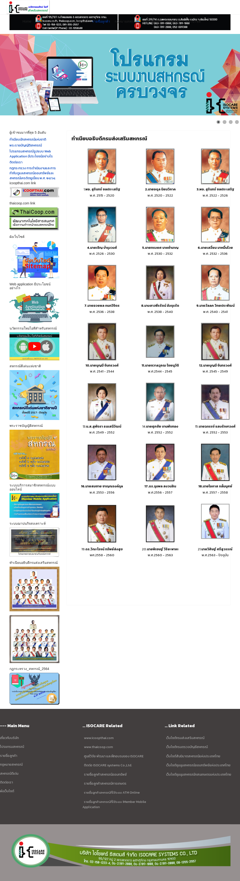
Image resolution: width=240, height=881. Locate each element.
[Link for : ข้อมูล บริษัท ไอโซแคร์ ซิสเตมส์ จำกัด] (120, 74)
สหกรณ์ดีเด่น (152, 21)
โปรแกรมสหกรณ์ (74, 21)
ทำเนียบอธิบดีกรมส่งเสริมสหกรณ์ (109, 138)
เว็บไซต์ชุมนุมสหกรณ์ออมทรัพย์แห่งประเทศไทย (197, 765)
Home (27, 21)
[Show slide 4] (237, 122)
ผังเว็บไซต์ (193, 21)
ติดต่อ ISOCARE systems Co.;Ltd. (108, 765)
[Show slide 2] (224, 122)
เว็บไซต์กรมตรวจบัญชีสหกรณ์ (186, 746)
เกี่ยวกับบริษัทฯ (46, 21)
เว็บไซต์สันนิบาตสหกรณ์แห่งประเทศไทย (193, 756)
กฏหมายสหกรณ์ (11, 764)
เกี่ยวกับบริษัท (9, 737)
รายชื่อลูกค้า (101, 21)
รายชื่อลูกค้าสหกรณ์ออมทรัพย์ (105, 774)
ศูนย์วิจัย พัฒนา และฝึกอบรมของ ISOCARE (114, 756)
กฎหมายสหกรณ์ (126, 21)
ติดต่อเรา (173, 21)
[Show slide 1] (218, 122)
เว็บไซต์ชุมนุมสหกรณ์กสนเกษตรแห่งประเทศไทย (198, 774)
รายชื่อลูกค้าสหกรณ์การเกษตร (105, 783)
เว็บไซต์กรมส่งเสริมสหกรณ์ (185, 737)
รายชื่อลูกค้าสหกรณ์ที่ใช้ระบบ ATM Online (112, 792)
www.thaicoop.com (98, 746)
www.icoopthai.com (99, 737)
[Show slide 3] (231, 122)
